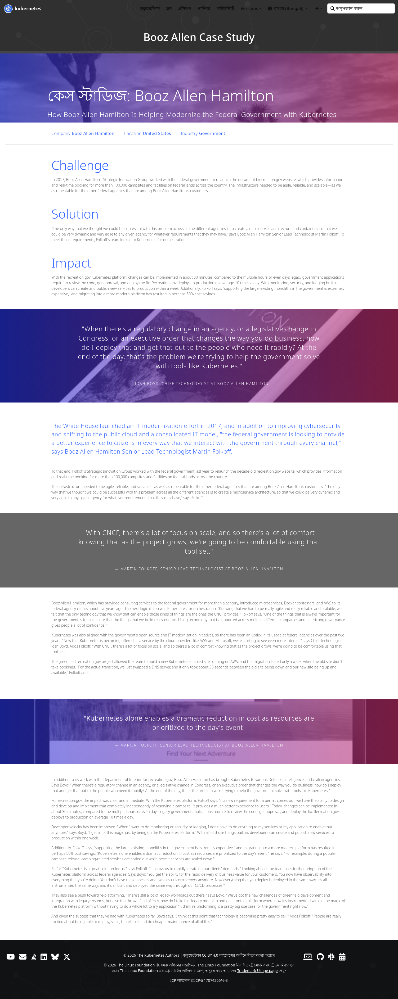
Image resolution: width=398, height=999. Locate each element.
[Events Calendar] (342, 957)
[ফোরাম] (22, 957)
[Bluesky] (55, 957)
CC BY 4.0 (210, 955)
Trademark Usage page (257, 970)
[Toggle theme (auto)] (318, 8)
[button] (288, 8)
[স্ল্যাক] (331, 957)
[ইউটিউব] (10, 957)
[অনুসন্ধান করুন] (361, 8)
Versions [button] (249, 8)
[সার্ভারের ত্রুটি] (33, 957)
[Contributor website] (307, 957)
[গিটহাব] (320, 957)
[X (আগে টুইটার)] (66, 957)
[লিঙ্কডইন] (44, 957)
